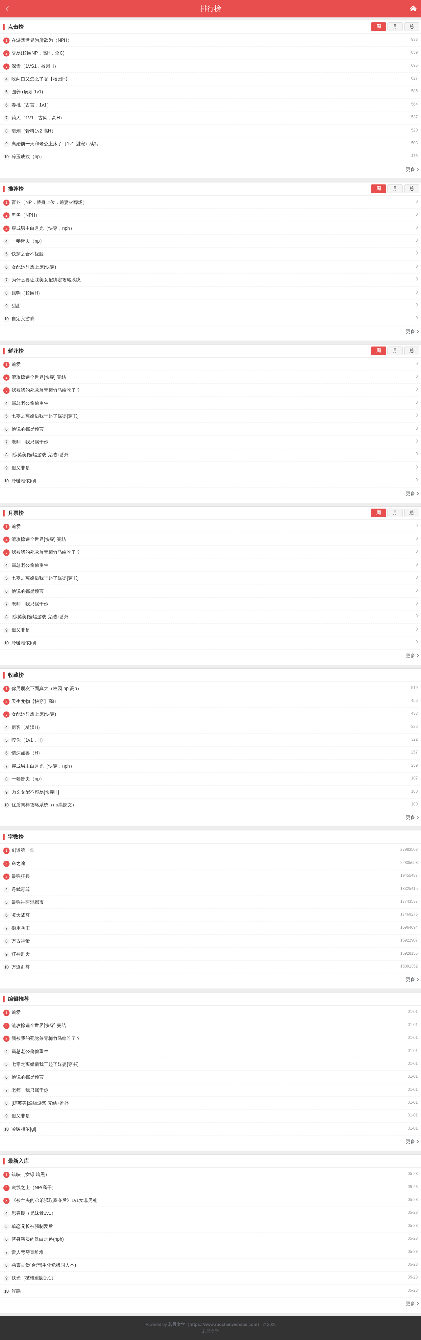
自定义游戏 (210, 318)
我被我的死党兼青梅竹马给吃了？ (210, 390)
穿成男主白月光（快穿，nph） (210, 228)
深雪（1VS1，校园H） (210, 66)
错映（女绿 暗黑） (210, 1174)
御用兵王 (210, 928)
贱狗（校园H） (210, 293)
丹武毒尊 (210, 889)
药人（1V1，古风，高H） (210, 117)
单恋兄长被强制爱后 (210, 1226)
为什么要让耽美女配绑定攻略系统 (210, 279)
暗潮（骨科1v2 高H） (210, 130)
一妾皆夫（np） (210, 241)
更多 (413, 169)
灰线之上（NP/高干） (210, 1187)
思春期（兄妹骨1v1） (210, 1213)
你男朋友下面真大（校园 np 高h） (210, 688)
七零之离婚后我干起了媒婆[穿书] (210, 415)
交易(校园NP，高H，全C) (210, 53)
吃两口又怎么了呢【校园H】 (210, 79)
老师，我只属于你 (210, 441)
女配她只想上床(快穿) (210, 267)
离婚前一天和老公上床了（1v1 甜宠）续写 (210, 143)
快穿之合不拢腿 (210, 253)
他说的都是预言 (210, 429)
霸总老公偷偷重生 (210, 403)
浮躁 (210, 1291)
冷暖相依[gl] (210, 480)
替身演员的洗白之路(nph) (210, 1239)
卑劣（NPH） (210, 215)
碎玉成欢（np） (210, 156)
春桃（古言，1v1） (210, 104)
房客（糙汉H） (210, 727)
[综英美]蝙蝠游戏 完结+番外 (210, 454)
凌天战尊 (210, 915)
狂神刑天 (210, 954)
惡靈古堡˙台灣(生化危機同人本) (210, 1265)
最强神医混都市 (210, 902)
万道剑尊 (210, 966)
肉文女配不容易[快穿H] (210, 792)
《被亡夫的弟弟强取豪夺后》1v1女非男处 (210, 1200)
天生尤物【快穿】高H (210, 701)
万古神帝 (210, 941)
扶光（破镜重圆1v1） (210, 1277)
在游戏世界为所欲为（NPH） (210, 40)
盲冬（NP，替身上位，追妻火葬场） (210, 202)
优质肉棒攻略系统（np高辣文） (210, 804)
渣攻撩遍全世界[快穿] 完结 (210, 377)
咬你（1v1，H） (210, 740)
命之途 (210, 863)
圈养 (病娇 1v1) (210, 91)
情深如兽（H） (210, 752)
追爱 (210, 364)
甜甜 (210, 305)
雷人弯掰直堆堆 (210, 1252)
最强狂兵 (210, 876)
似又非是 (210, 467)
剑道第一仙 (210, 850)
